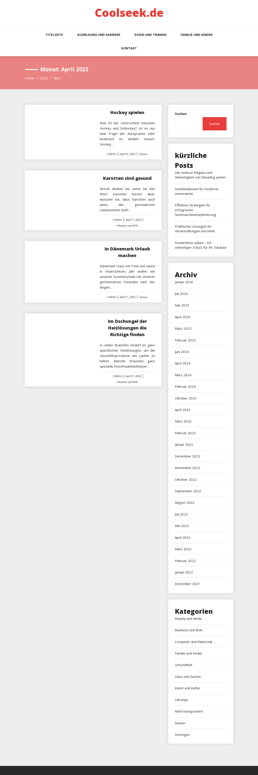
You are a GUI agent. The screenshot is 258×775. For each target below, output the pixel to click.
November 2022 (187, 467)
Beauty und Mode (188, 618)
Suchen (181, 113)
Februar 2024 (185, 386)
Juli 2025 (181, 293)
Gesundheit (183, 665)
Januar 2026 (184, 282)
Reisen (143, 154)
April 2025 (182, 317)
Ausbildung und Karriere (98, 35)
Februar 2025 (185, 340)
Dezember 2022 (187, 456)
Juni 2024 (182, 351)
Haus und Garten (188, 676)
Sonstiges (182, 734)
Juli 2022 (181, 514)
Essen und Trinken (150, 35)
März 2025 (183, 328)
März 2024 (183, 375)
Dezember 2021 (187, 583)
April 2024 (182, 363)
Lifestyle (181, 700)
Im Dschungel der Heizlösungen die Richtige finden (127, 327)
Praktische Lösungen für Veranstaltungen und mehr (195, 228)
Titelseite (54, 35)
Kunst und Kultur (187, 688)
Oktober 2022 (186, 479)
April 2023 (182, 409)
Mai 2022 (182, 525)
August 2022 (184, 502)
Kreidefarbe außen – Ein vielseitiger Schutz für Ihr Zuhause (201, 245)
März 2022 (183, 549)
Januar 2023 (184, 444)
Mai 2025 (182, 305)
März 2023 (183, 421)
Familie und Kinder (197, 35)
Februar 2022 (185, 560)
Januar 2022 (184, 572)
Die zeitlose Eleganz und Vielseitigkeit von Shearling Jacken (200, 174)
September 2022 (188, 491)
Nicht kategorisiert (189, 711)
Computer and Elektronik (193, 641)
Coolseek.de (129, 12)
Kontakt (129, 48)
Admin (112, 154)
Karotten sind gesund (127, 178)
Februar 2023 (185, 433)
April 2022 (182, 537)
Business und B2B (127, 225)
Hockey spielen (127, 112)
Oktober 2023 (186, 398)
